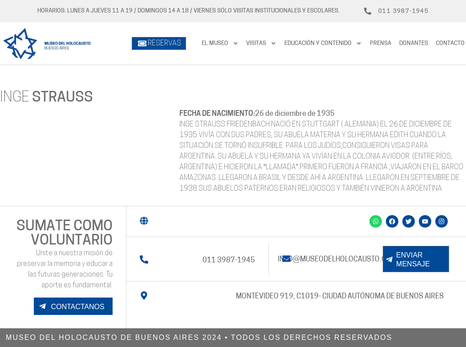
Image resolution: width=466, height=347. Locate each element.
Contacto (450, 43)
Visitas (261, 43)
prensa (380, 43)
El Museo (220, 43)
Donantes (413, 43)
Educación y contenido (323, 43)
